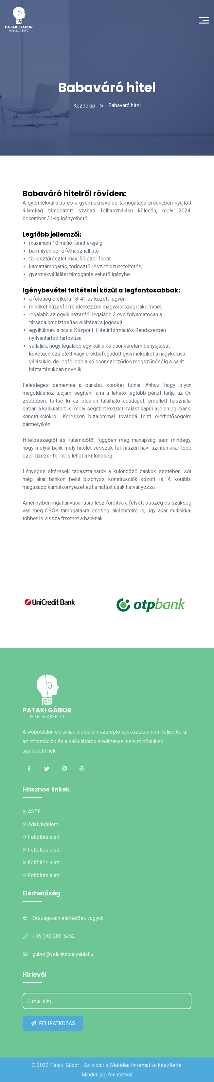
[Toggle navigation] (206, 20)
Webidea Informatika (133, 1065)
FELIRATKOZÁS (53, 1023)
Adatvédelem (40, 824)
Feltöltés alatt (41, 837)
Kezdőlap (84, 106)
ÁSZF (32, 811)
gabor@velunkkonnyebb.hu (62, 954)
